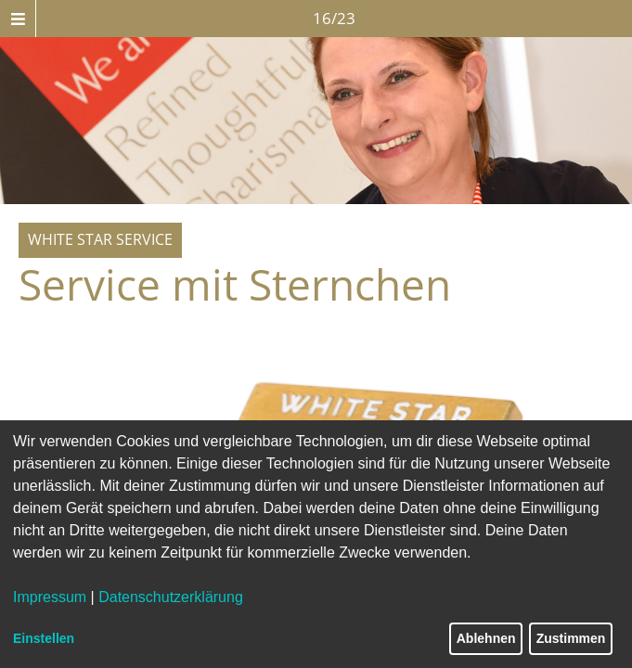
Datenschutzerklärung (170, 597)
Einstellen (43, 638)
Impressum (49, 597)
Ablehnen (486, 638)
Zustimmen (571, 638)
